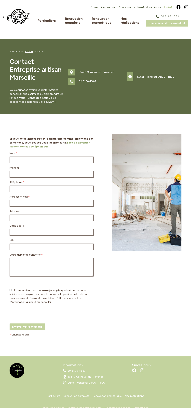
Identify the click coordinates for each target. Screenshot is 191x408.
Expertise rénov (108, 7)
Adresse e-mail (20, 187)
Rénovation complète (71, 18)
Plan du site (141, 398)
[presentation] (35, 311)
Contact (168, 7)
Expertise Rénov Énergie (149, 7)
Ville (12, 231)
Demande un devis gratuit (167, 21)
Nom (13, 144)
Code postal (17, 216)
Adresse (15, 202)
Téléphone (17, 173)
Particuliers (55, 18)
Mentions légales (53, 398)
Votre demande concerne (26, 245)
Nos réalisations (131, 18)
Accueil (94, 7)
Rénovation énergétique (100, 18)
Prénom (14, 158)
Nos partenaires (127, 7)
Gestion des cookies (117, 398)
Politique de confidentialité (85, 398)
